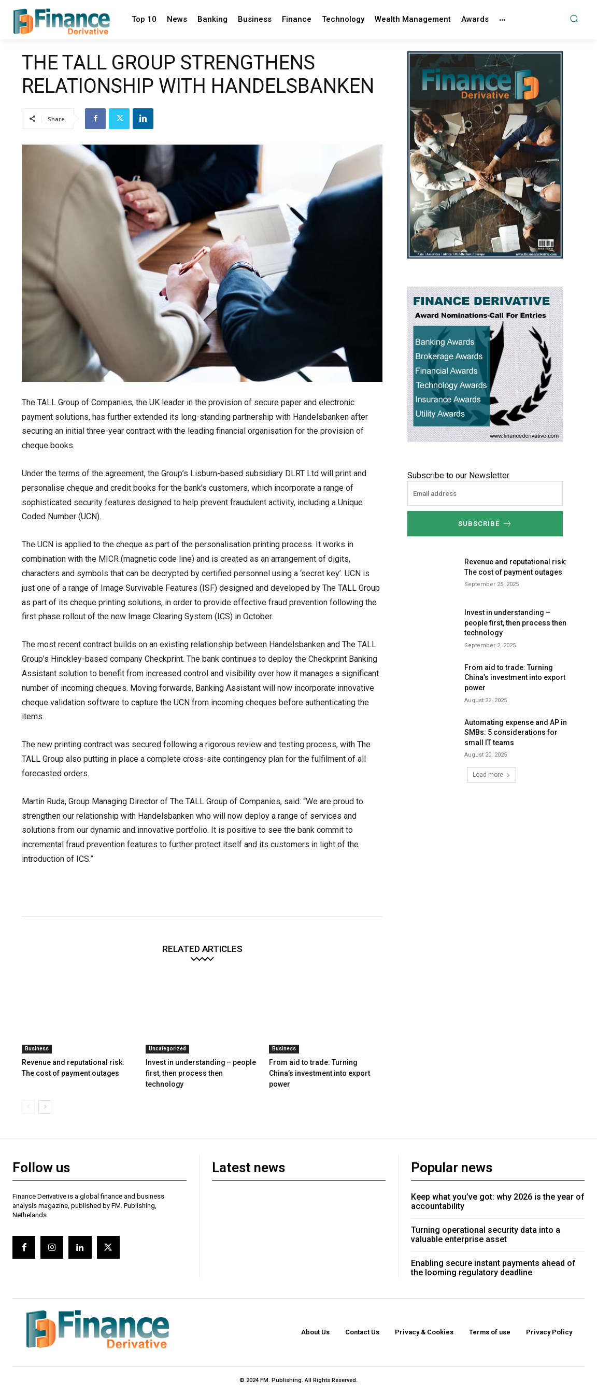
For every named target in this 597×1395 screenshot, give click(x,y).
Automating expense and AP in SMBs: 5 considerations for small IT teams (515, 732)
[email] (485, 493)
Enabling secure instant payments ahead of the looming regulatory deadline (493, 1255)
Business (37, 1048)
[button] (574, 18)
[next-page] (44, 1095)
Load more (491, 774)
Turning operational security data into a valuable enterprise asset (485, 1222)
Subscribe (485, 524)
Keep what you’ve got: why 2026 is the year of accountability (498, 1189)
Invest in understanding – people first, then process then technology (515, 622)
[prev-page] (28, 1095)
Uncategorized (167, 1048)
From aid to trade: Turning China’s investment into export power (514, 677)
